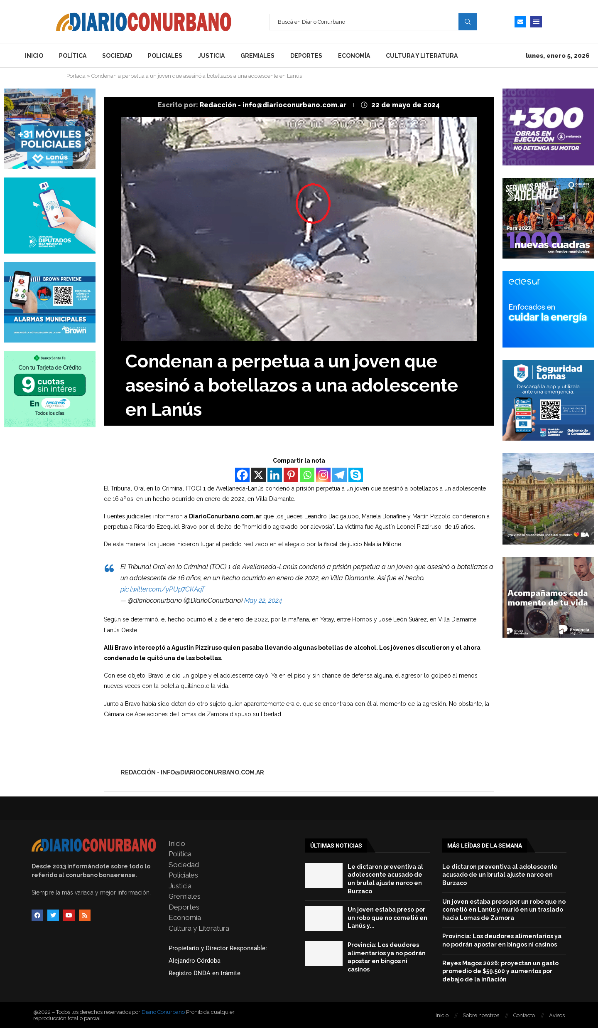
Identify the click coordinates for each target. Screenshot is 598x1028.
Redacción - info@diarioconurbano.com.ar (274, 105)
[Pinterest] (291, 475)
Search (467, 21)
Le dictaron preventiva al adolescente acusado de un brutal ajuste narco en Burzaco (500, 874)
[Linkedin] (274, 475)
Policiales (165, 55)
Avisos (557, 1015)
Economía (354, 55)
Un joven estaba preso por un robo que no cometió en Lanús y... (387, 917)
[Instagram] (323, 475)
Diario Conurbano (163, 1012)
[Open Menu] (536, 21)
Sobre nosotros (481, 1015)
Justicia (211, 55)
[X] (258, 475)
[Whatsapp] (307, 475)
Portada (76, 76)
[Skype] (355, 475)
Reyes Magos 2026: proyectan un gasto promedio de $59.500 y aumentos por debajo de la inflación (500, 971)
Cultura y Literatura (422, 55)
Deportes (306, 55)
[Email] (520, 21)
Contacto (524, 1015)
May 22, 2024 (263, 600)
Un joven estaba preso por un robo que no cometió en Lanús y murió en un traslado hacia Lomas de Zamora (504, 909)
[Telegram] (339, 475)
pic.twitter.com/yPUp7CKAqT (162, 589)
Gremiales (257, 55)
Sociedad (117, 55)
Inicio (34, 55)
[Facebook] (242, 475)
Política (72, 55)
